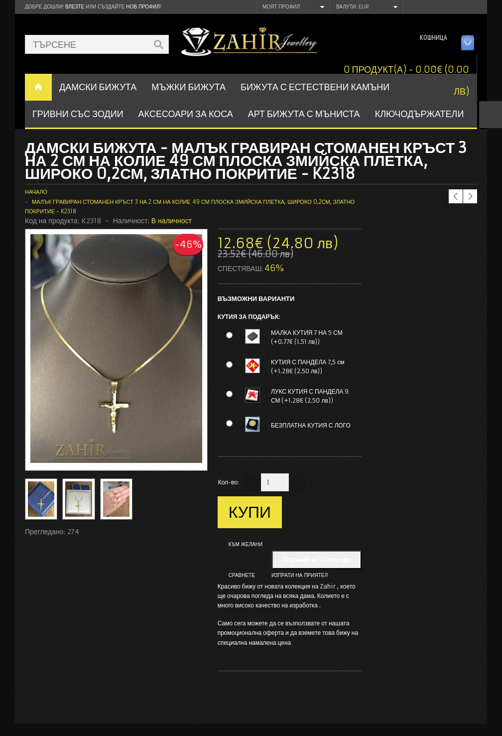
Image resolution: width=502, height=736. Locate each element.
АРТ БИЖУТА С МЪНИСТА (304, 114)
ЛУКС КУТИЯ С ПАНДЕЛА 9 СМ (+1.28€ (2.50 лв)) (310, 396)
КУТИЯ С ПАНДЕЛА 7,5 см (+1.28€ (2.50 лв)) (308, 366)
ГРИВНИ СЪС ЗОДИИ (78, 114)
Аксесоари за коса (185, 114)
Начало (36, 191)
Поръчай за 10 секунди (317, 559)
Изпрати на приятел (299, 575)
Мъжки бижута (188, 87)
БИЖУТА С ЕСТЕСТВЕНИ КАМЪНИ (315, 87)
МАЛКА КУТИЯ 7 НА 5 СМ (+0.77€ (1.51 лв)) (307, 337)
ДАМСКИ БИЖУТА (97, 87)
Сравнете (242, 575)
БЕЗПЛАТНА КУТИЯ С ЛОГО (311, 425)
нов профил (142, 6)
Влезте (74, 6)
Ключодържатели (419, 114)
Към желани (246, 544)
